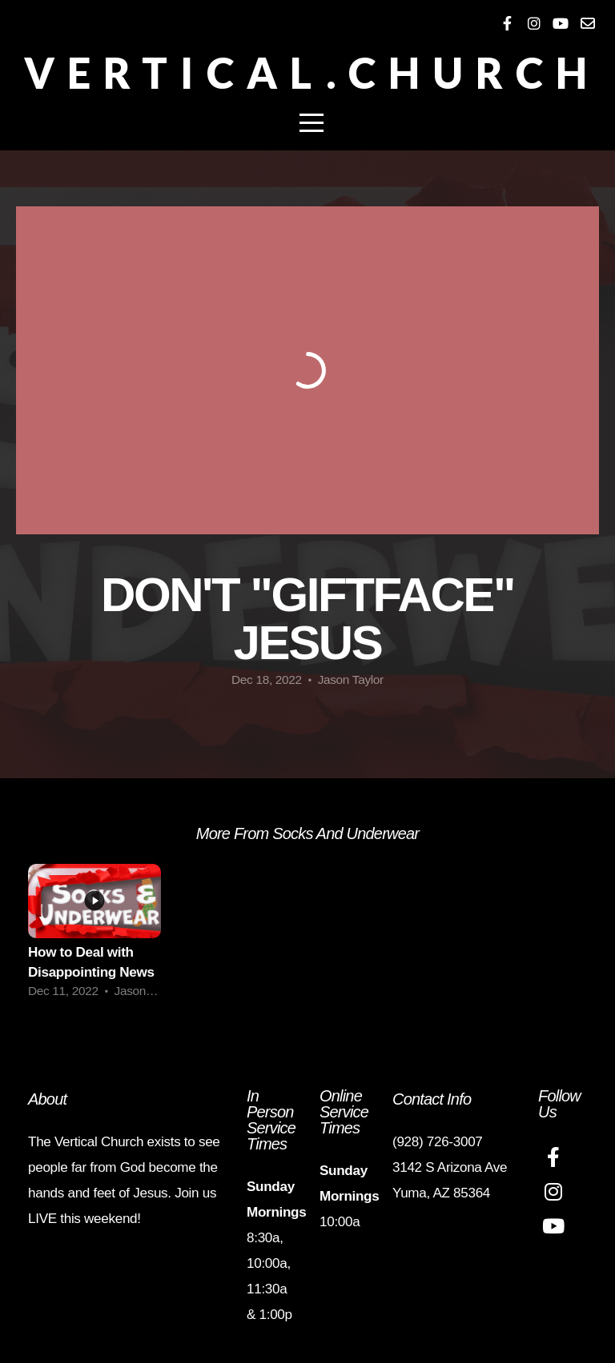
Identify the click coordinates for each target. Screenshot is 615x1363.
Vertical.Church (312, 73)
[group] (94, 936)
